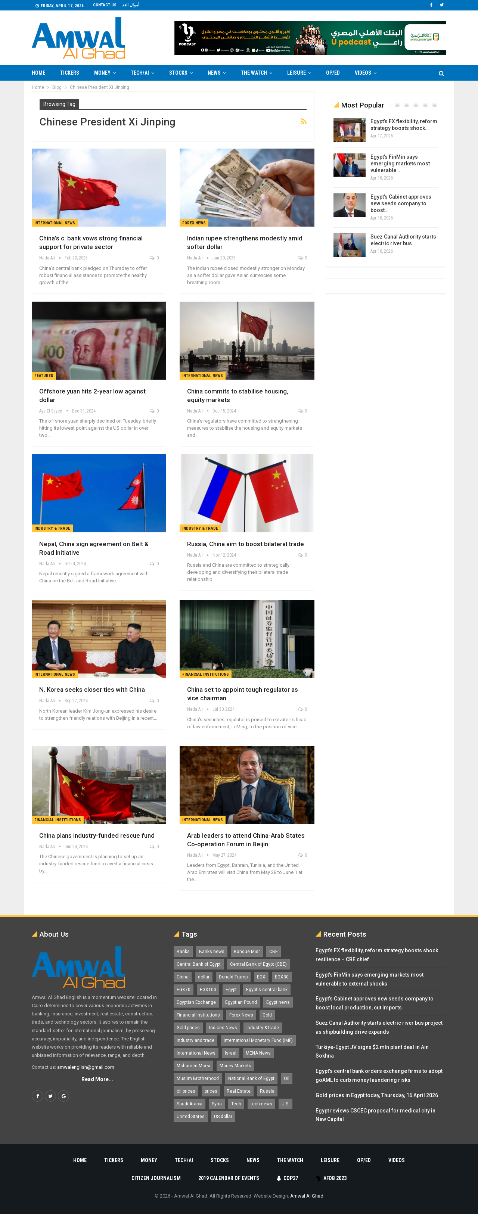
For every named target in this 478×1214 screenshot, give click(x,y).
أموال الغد (130, 5)
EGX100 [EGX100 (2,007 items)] (208, 989)
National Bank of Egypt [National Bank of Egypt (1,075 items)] (251, 1078)
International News (54, 223)
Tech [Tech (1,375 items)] (236, 1103)
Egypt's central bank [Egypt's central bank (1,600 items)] (267, 989)
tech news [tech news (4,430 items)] (261, 1103)
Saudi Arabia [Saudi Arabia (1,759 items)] (189, 1103)
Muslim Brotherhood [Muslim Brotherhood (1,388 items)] (198, 1078)
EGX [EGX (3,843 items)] (261, 977)
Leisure (296, 73)
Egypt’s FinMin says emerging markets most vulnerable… (400, 163)
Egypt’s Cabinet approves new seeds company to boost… (400, 203)
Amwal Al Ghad (306, 1196)
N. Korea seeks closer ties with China (92, 689)
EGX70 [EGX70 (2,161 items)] (183, 989)
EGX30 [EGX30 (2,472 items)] (282, 977)
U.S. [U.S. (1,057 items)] (285, 1103)
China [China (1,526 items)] (183, 977)
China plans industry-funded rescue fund (97, 835)
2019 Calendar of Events (228, 1178)
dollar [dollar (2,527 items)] (203, 977)
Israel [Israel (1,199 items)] (230, 1053)
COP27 (287, 1178)
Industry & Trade (52, 528)
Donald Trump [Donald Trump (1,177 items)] (233, 977)
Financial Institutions (205, 674)
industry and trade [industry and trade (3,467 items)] (195, 1040)
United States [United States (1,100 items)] (191, 1116)
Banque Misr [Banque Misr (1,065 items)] (247, 951)
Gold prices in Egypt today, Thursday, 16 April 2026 (377, 1095)
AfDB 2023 (331, 1178)
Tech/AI (140, 73)
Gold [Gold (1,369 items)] (267, 1015)
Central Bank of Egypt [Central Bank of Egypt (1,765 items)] (199, 964)
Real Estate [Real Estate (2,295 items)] (239, 1091)
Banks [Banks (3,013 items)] (183, 951)
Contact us (105, 5)
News (214, 73)
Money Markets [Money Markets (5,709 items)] (235, 1065)
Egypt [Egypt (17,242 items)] (231, 989)
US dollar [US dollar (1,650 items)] (223, 1116)
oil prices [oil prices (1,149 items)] (186, 1091)
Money (102, 73)
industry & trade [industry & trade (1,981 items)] (262, 1027)
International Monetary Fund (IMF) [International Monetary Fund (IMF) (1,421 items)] (258, 1040)
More (397, 73)
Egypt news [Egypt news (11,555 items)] (278, 1002)
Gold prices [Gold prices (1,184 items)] (188, 1027)
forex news (194, 223)
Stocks (178, 73)
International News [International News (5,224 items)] (196, 1053)
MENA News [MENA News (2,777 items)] (258, 1053)
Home (38, 73)
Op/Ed (333, 73)
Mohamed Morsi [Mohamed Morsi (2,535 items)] (193, 1065)
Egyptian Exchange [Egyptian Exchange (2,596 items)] (196, 1002)
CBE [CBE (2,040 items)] (273, 951)
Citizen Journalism (156, 1178)
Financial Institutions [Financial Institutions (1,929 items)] (198, 1015)
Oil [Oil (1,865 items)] (286, 1078)
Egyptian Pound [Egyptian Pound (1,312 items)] (241, 1002)
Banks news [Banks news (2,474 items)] (211, 951)
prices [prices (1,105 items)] (211, 1091)
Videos (363, 73)
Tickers (69, 73)
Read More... (97, 1079)
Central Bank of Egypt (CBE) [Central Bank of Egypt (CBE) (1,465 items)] (258, 964)
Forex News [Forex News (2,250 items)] (241, 1015)
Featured (43, 375)
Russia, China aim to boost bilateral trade (245, 544)
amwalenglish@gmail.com (85, 1067)
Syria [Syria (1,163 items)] (217, 1103)
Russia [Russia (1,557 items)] (267, 1091)
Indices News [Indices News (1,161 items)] (223, 1027)
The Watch (254, 73)
